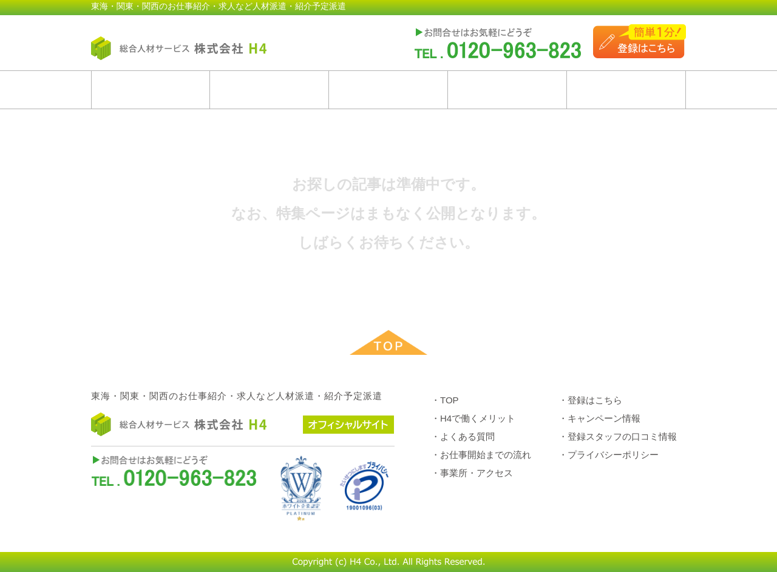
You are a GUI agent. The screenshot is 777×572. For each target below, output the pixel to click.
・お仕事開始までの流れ (481, 454)
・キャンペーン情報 (599, 418)
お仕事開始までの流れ (507, 90)
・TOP (445, 400)
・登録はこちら (590, 400)
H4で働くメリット (269, 90)
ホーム (150, 90)
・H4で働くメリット (473, 418)
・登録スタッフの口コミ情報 (617, 436)
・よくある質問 (463, 436)
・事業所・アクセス (472, 473)
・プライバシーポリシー (608, 454)
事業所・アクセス (626, 90)
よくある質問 (388, 90)
